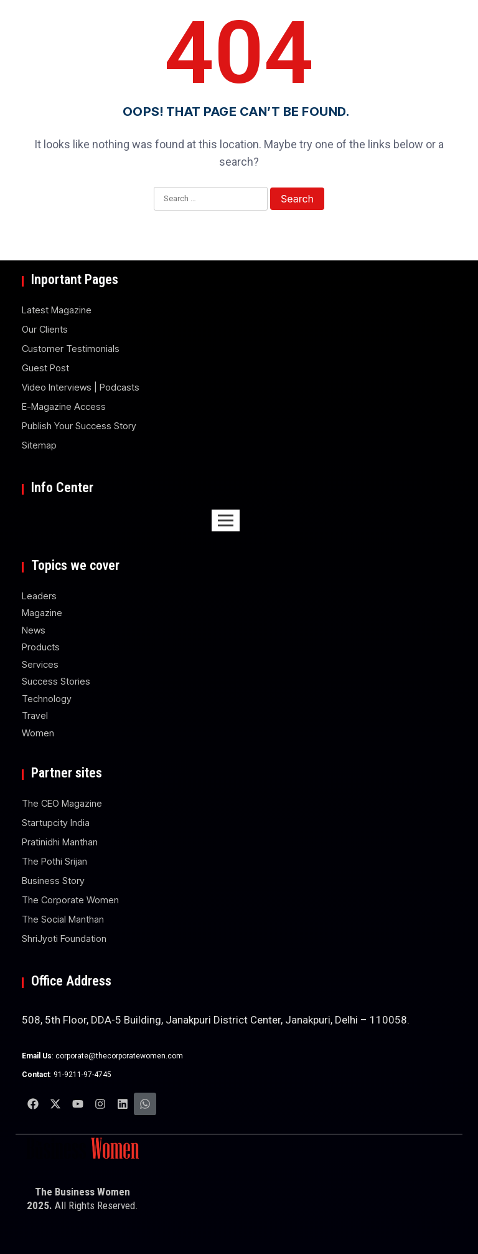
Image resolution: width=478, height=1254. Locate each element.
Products (41, 647)
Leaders (39, 596)
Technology (47, 699)
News (33, 630)
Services (40, 664)
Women (38, 733)
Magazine (42, 613)
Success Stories (56, 681)
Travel (35, 715)
